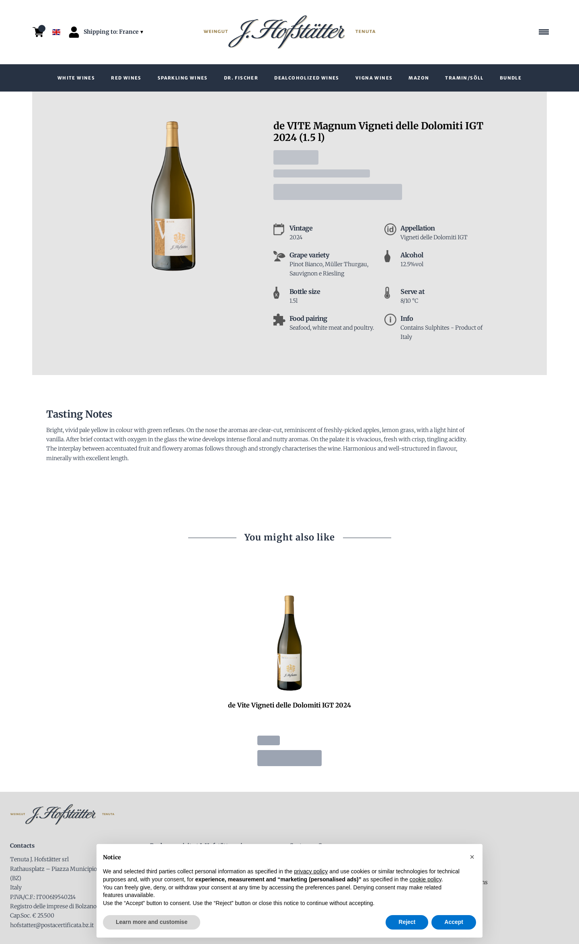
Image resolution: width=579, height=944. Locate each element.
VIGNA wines (373, 78)
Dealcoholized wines (306, 78)
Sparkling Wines (183, 78)
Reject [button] (406, 922)
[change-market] (114, 32)
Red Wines (126, 78)
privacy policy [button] (311, 871)
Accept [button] (453, 922)
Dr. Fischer (241, 78)
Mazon (419, 78)
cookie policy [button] (425, 879)
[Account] (74, 32)
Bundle (511, 78)
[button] (472, 856)
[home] (289, 32)
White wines (76, 78)
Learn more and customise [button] (151, 922)
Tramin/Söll (464, 78)
